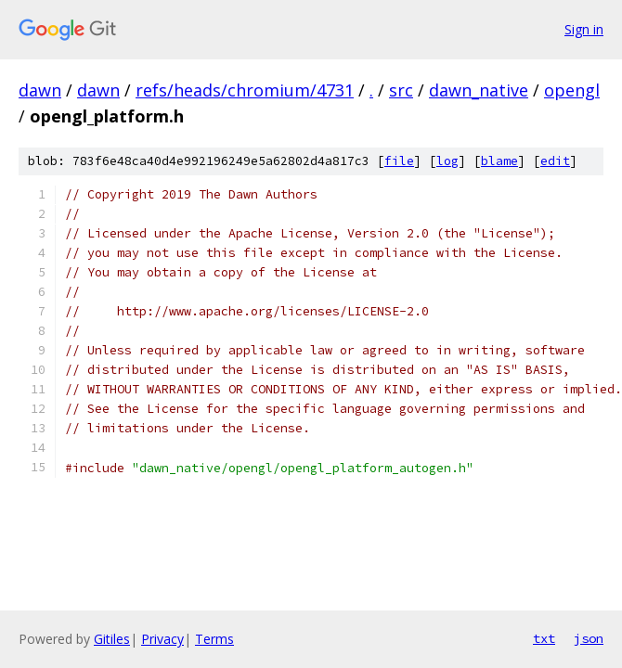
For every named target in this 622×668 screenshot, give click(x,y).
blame (499, 161)
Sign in (583, 29)
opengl (572, 90)
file (399, 161)
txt (544, 638)
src (401, 90)
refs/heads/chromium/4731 (245, 90)
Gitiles (112, 639)
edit (555, 161)
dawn (40, 90)
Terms (214, 639)
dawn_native (478, 90)
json (588, 638)
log (447, 161)
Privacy (162, 639)
